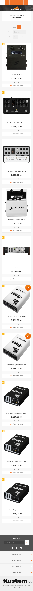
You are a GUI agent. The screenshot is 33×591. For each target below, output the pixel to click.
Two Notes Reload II (16, 268)
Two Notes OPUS (16, 74)
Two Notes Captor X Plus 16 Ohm (16, 316)
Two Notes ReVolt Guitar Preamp (16, 171)
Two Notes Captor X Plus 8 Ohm (16, 365)
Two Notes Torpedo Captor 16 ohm (16, 413)
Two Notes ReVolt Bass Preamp (16, 123)
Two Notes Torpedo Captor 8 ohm (16, 510)
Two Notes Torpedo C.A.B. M (16, 219)
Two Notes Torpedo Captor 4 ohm (16, 461)
